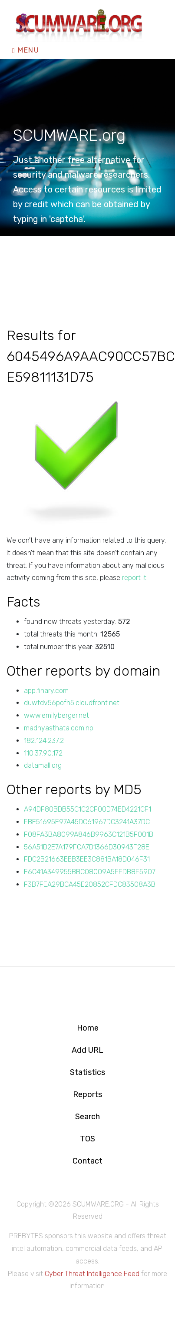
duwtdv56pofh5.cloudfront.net (71, 703)
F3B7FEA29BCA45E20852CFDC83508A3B (89, 884)
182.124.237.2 (44, 740)
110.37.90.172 (43, 753)
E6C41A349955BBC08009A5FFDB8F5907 (89, 872)
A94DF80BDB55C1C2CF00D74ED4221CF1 (87, 809)
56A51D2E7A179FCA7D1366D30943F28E (86, 847)
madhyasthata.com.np (58, 728)
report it (134, 578)
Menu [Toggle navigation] (25, 50)
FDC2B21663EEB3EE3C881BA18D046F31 (87, 859)
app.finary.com (46, 690)
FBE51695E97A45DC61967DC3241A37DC (87, 822)
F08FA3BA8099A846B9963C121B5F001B (88, 834)
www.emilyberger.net (56, 715)
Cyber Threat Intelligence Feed (92, 1274)
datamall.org (43, 765)
